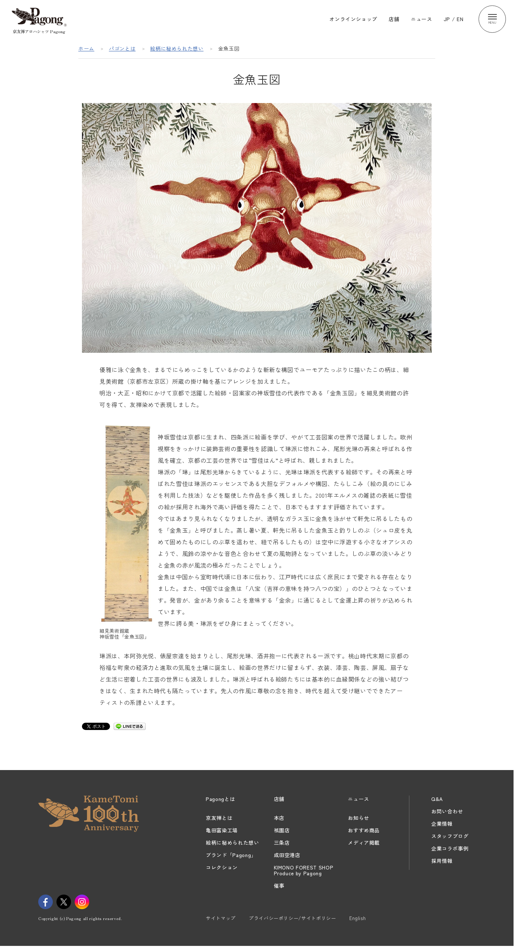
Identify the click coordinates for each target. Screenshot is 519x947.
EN (460, 19)
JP (447, 19)
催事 (279, 885)
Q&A (437, 798)
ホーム (86, 48)
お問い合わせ (447, 811)
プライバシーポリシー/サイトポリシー (292, 918)
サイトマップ (221, 918)
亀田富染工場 (222, 830)
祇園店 (282, 830)
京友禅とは (219, 817)
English (357, 918)
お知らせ (358, 817)
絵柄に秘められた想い (177, 48)
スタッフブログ (450, 836)
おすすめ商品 (364, 830)
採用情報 (442, 860)
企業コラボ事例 (450, 848)
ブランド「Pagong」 (231, 855)
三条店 (282, 842)
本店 (279, 817)
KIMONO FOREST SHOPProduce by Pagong (304, 870)
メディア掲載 (364, 842)
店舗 (394, 19)
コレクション (222, 867)
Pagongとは (220, 798)
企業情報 (442, 823)
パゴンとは (122, 48)
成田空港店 (287, 855)
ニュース (421, 19)
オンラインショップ (353, 19)
